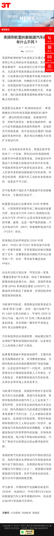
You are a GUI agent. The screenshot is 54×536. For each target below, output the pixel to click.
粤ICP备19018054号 (39, 528)
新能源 (35, 513)
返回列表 (29, 51)
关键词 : (6, 513)
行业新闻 (15, 513)
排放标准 (26, 513)
